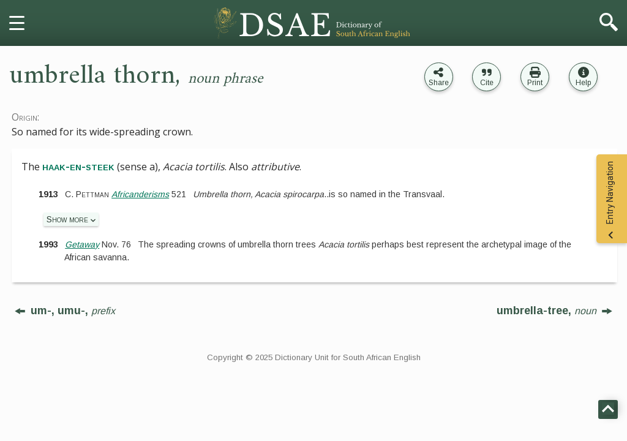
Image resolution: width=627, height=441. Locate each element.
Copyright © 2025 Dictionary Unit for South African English (314, 357)
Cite (487, 82)
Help (583, 82)
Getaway (82, 244)
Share (439, 82)
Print (535, 82)
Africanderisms (140, 194)
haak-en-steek (78, 166)
